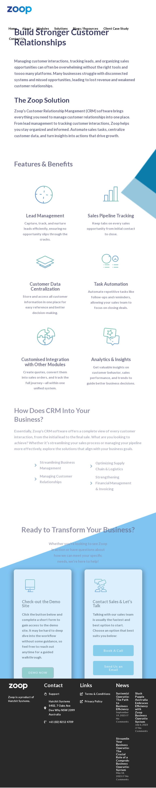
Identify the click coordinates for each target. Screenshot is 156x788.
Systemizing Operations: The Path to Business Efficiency (124, 701)
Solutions (61, 28)
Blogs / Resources (85, 28)
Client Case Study (116, 28)
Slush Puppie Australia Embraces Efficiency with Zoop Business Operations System (143, 707)
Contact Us (17, 38)
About (26, 28)
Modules (43, 28)
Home (13, 28)
